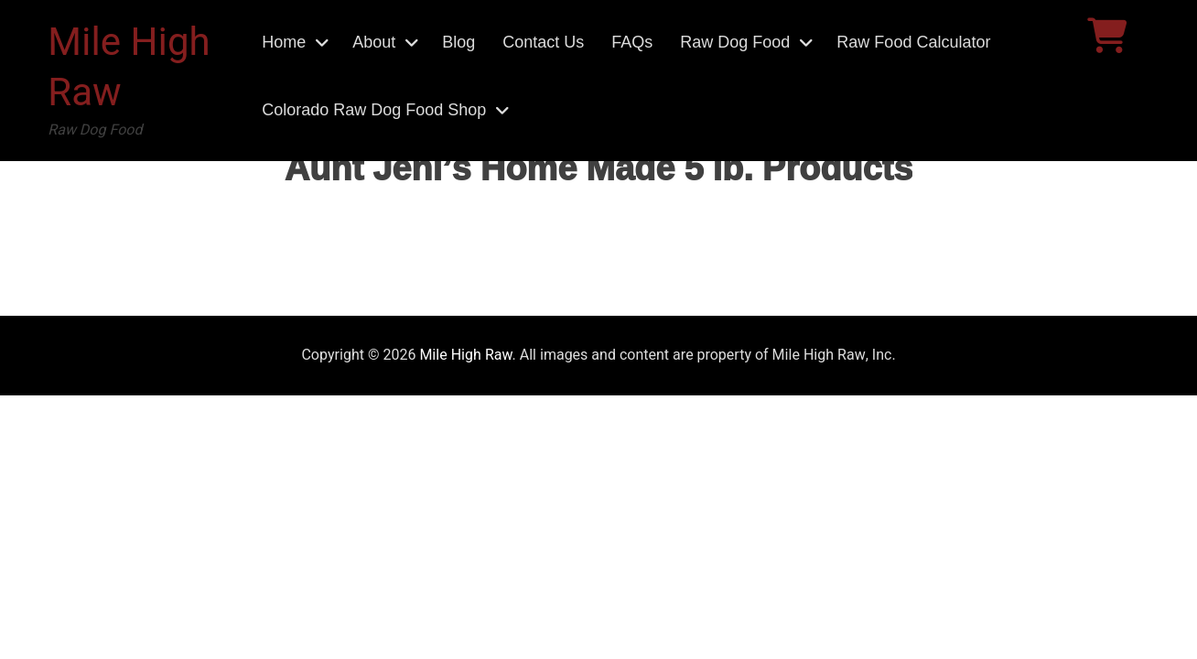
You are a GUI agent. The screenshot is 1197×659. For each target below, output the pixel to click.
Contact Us (543, 42)
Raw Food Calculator (913, 42)
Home (284, 42)
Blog (458, 42)
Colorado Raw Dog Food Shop (374, 110)
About (373, 42)
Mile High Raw (129, 68)
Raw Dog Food (735, 42)
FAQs (631, 42)
